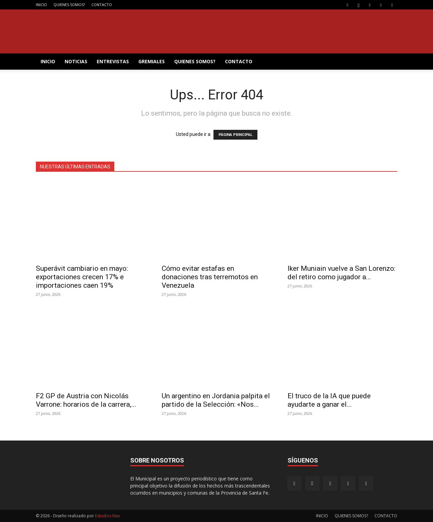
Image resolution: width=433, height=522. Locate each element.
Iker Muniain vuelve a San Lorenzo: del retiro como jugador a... (341, 272)
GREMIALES (151, 61)
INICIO (41, 4)
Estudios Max (107, 516)
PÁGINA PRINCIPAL (235, 135)
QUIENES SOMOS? (69, 4)
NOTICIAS (76, 61)
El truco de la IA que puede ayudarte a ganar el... (329, 400)
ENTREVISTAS (113, 61)
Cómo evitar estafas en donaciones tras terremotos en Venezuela (210, 276)
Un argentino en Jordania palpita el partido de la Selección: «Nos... (216, 400)
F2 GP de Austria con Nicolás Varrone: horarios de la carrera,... (86, 400)
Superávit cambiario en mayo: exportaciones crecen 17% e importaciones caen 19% (82, 276)
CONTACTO (101, 4)
